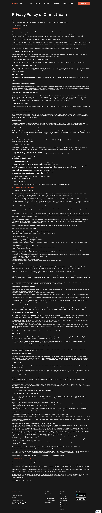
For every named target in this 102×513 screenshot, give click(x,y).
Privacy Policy (15, 497)
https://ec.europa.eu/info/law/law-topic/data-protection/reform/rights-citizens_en (33, 448)
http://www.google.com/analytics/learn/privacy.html (25, 273)
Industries (37, 3)
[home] (20, 3)
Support (65, 3)
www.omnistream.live (43, 36)
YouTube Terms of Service (17, 500)
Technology (47, 3)
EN (98, 511)
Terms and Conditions (17, 495)
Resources (56, 3)
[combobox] (98, 511)
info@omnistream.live (36, 96)
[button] (37, 3)
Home (30, 3)
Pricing (71, 3)
